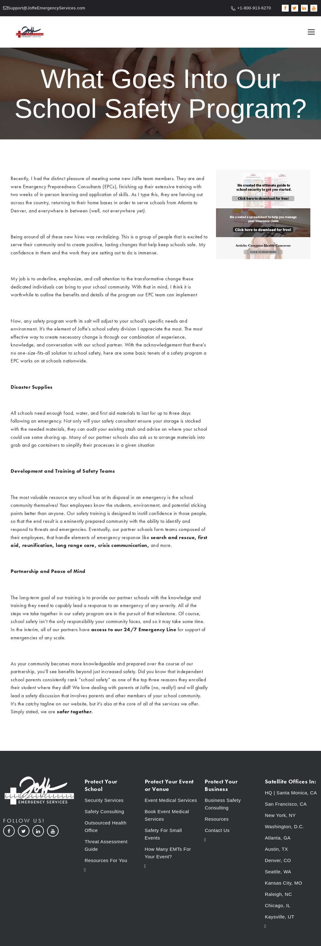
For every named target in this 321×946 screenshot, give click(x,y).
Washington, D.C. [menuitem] (284, 826)
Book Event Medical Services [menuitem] (167, 815)
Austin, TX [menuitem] (276, 849)
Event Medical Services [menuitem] (171, 800)
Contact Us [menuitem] (217, 830)
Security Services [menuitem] (104, 800)
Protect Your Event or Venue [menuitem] (169, 785)
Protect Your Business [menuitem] (221, 785)
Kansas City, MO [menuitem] (283, 883)
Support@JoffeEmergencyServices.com (46, 8)
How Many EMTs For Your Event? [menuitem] (168, 852)
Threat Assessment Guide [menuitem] (106, 845)
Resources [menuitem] (217, 819)
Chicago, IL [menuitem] (277, 905)
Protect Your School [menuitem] (101, 785)
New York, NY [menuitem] (280, 815)
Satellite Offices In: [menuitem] (290, 781)
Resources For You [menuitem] (106, 860)
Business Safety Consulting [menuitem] (223, 804)
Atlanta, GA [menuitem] (278, 837)
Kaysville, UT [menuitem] (279, 916)
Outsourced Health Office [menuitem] (106, 826)
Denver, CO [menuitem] (278, 860)
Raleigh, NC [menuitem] (278, 894)
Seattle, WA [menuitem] (278, 871)
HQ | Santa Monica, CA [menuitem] (291, 792)
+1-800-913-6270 (254, 8)
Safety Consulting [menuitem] (104, 811)
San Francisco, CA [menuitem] (286, 804)
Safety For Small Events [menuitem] (163, 834)
